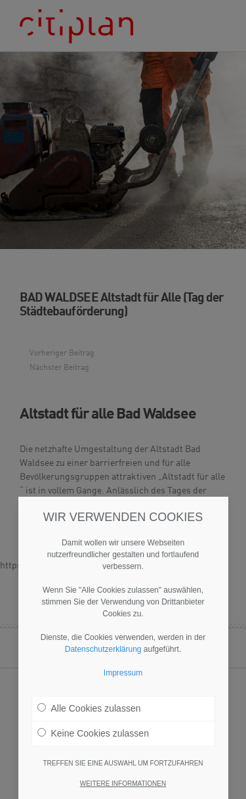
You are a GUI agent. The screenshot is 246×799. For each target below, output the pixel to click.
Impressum (123, 680)
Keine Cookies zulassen (93, 741)
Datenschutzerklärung (103, 657)
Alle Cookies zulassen (89, 716)
